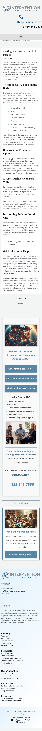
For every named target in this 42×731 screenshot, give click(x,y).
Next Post (21, 303)
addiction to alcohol (17, 140)
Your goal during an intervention (15, 264)
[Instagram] (21, 722)
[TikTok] (27, 720)
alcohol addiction (11, 278)
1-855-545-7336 (32, 26)
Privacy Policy (6, 643)
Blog (2, 703)
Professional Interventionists (11, 658)
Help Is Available (29, 22)
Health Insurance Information (11, 698)
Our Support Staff (7, 656)
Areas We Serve (6, 663)
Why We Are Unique (8, 641)
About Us (4, 636)
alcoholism (8, 58)
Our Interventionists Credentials (12, 660)
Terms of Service (7, 646)
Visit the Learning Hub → (21, 554)
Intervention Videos (8, 676)
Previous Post (21, 298)
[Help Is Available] (21, 17)
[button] (21, 36)
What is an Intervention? (9, 678)
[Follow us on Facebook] (21, 717)
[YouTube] (15, 720)
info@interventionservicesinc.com (13, 591)
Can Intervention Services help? (12, 686)
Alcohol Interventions (8, 688)
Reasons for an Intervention (11, 701)
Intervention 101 (7, 673)
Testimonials (5, 638)
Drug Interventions (8, 691)
